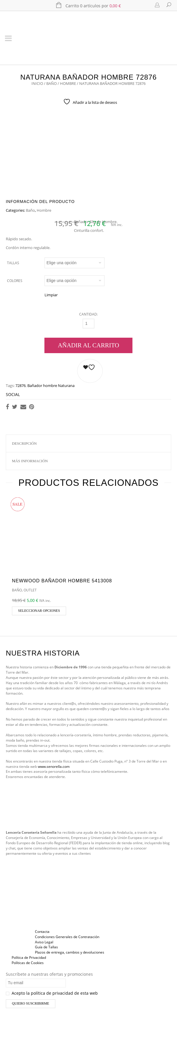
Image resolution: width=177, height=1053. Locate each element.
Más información (30, 461)
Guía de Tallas (46, 947)
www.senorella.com (54, 766)
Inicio (37, 83)
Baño (51, 83)
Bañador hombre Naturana (51, 385)
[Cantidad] (88, 323)
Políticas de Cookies (28, 962)
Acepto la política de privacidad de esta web (52, 993)
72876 (20, 385)
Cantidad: (88, 314)
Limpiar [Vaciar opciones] (51, 294)
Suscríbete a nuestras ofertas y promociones (49, 974)
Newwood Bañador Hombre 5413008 (62, 580)
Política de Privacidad (29, 957)
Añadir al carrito (88, 345)
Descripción (24, 443)
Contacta (42, 931)
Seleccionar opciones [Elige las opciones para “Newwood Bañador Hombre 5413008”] (39, 611)
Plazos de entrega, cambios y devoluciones (69, 952)
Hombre (68, 83)
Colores (14, 280)
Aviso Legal (44, 942)
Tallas (13, 262)
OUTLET (30, 590)
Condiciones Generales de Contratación (67, 936)
